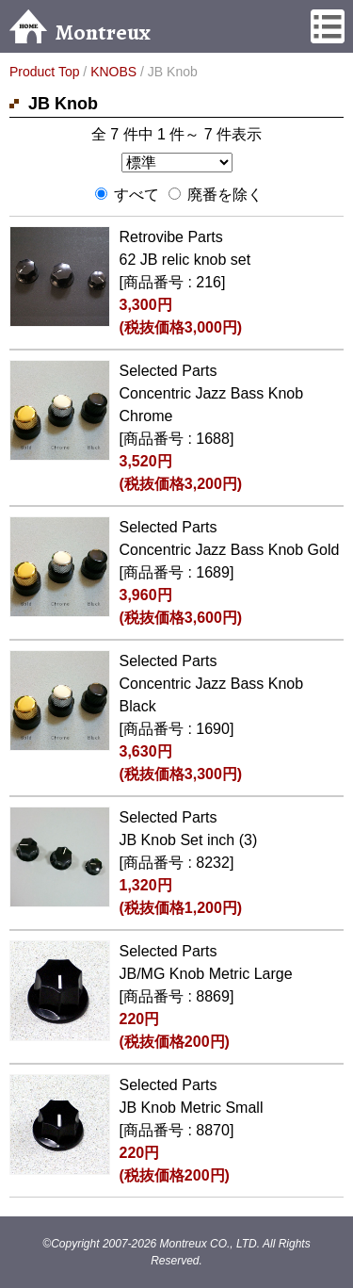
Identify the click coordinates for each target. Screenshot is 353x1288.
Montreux (80, 32)
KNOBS (113, 71)
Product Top (44, 71)
